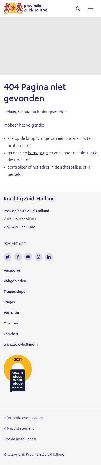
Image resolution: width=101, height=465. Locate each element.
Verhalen (11, 313)
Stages (9, 302)
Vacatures (12, 271)
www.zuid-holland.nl (21, 345)
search (78, 8)
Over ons (11, 324)
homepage (38, 153)
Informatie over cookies (23, 418)
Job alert (11, 334)
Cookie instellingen (20, 439)
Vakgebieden (15, 281)
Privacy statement (19, 429)
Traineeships (14, 292)
